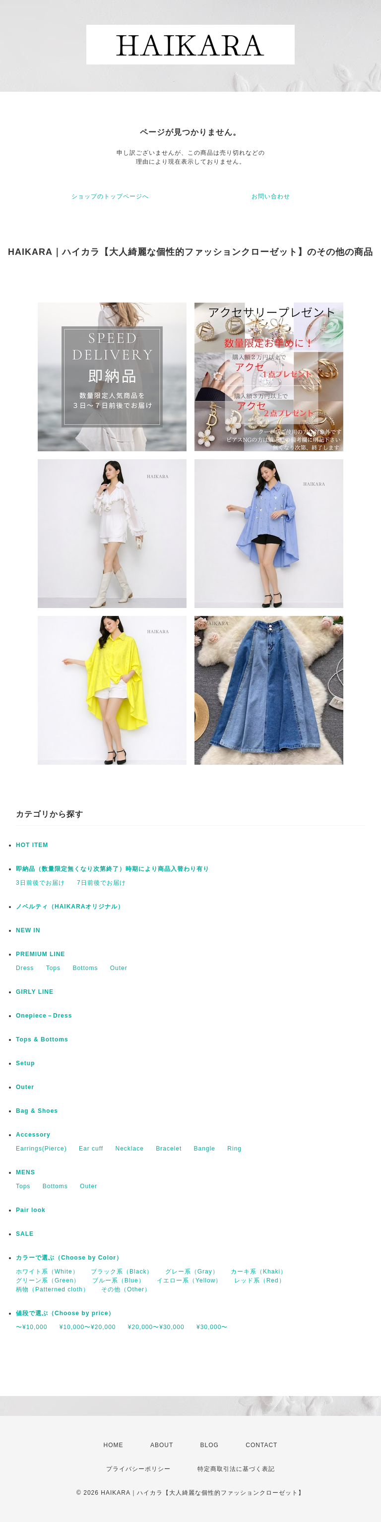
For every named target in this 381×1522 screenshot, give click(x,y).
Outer (118, 968)
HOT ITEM (32, 845)
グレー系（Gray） (192, 1271)
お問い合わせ (271, 196)
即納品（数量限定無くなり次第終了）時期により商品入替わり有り (112, 868)
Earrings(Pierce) (41, 1148)
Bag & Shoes (37, 1110)
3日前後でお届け (40, 882)
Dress (25, 968)
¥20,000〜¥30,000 (156, 1327)
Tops (53, 968)
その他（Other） (126, 1289)
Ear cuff (91, 1148)
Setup (25, 1063)
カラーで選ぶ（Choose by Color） (69, 1257)
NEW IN (28, 930)
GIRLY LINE (35, 991)
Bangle (204, 1148)
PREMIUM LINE (40, 954)
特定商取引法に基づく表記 (236, 1468)
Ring (234, 1148)
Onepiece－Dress (44, 1015)
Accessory (33, 1134)
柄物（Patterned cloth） (52, 1289)
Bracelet (169, 1148)
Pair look (31, 1210)
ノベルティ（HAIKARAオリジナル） (70, 906)
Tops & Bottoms (42, 1039)
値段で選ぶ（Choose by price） (65, 1313)
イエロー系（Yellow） (189, 1280)
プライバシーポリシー (138, 1468)
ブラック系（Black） (122, 1271)
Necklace (130, 1148)
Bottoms (85, 968)
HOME (114, 1445)
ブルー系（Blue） (118, 1280)
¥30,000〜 (212, 1327)
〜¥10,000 (31, 1327)
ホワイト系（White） (47, 1271)
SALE (25, 1233)
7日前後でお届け (101, 882)
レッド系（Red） (259, 1280)
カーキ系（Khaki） (259, 1271)
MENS (25, 1172)
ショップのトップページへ (110, 196)
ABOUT (161, 1445)
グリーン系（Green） (48, 1280)
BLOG (209, 1445)
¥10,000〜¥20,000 (88, 1327)
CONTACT (261, 1445)
